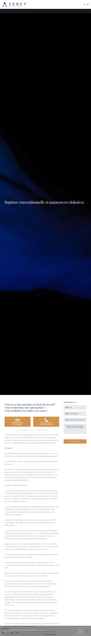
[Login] (83, 3)
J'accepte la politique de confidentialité (80, 631)
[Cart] (87, 3)
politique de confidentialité (19, 631)
